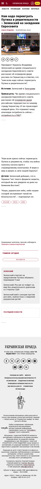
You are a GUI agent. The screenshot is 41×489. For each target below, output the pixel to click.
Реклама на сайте (16, 375)
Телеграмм (30, 88)
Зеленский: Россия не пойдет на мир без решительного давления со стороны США (19, 287)
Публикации (15, 9)
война (23, 202)
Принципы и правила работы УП (20, 383)
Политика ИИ (11, 381)
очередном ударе (23, 100)
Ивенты (28, 375)
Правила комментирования (13, 244)
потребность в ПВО (10, 115)
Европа (15, 202)
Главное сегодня (11, 253)
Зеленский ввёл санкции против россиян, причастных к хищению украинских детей (19, 296)
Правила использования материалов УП (20, 378)
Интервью (35, 9)
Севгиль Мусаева (27, 463)
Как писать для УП (15, 386)
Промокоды (20, 389)
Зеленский (6, 202)
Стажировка (28, 386)
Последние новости (13, 312)
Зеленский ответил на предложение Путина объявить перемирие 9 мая (18, 277)
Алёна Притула (28, 465)
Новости (5, 9)
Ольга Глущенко (7, 30)
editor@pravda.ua (27, 467)
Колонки (25, 9)
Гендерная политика (26, 381)
